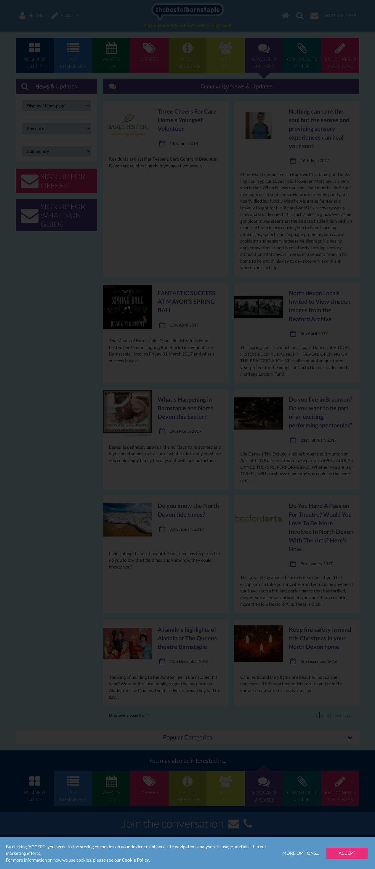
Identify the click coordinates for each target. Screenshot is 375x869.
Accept (347, 853)
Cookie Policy (135, 859)
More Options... (300, 853)
